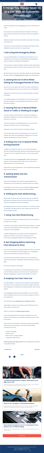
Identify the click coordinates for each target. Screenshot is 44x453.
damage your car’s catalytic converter (25, 301)
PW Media (21, 448)
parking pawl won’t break (21, 75)
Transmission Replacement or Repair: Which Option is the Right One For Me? (21, 381)
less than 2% (22, 25)
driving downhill (21, 159)
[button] (2, 4)
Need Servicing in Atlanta (23, 311)
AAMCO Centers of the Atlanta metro (13, 341)
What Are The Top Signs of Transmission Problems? (19, 403)
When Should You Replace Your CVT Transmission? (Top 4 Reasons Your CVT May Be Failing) (21, 426)
